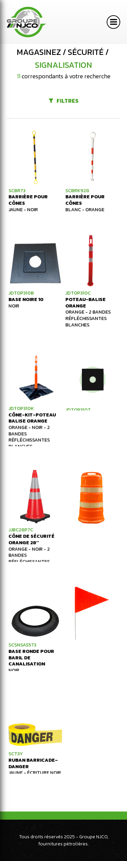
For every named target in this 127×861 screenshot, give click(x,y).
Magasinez (39, 52)
